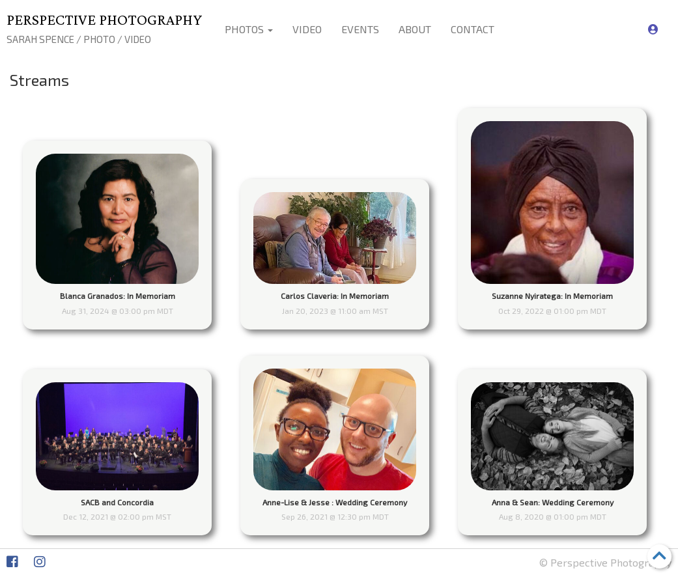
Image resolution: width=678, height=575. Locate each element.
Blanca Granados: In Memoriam (117, 295)
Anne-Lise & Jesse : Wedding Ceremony (334, 502)
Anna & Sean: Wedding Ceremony (553, 502)
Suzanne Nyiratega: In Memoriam (552, 295)
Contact (472, 29)
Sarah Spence (40, 39)
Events (360, 29)
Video (137, 39)
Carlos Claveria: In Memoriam (335, 295)
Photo (99, 39)
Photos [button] (249, 29)
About (415, 29)
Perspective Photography (104, 19)
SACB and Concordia (117, 502)
